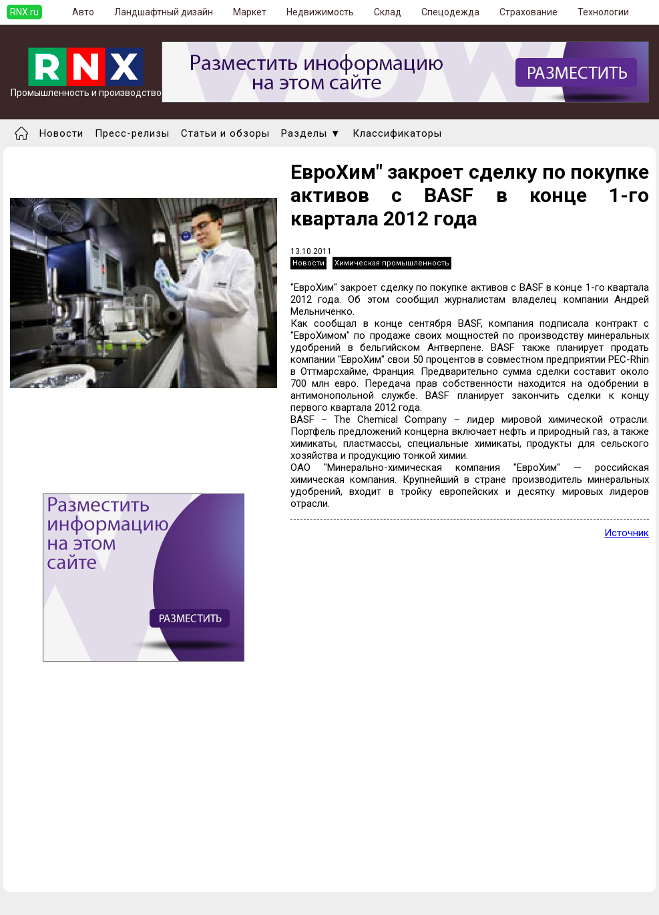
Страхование (528, 12)
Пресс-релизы (132, 133)
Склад (387, 12)
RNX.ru (24, 12)
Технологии (603, 12)
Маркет (249, 12)
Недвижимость (320, 12)
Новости (61, 133)
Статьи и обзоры (225, 133)
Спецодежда (450, 12)
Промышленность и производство (86, 88)
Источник (626, 533)
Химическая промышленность (392, 263)
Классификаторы (397, 133)
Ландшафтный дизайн (163, 12)
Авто (83, 12)
